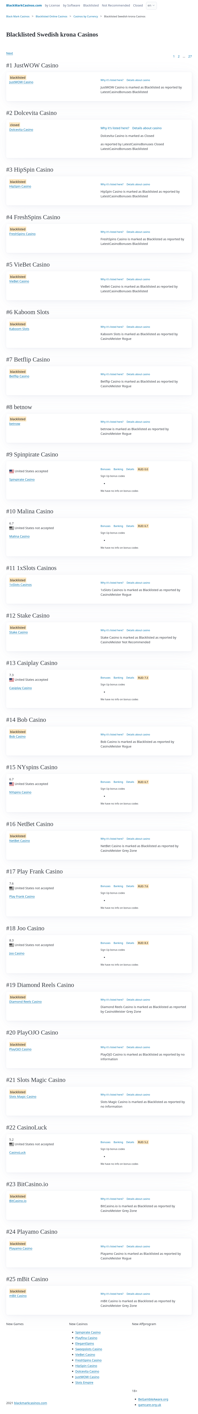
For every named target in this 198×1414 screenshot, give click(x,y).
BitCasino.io (17, 1201)
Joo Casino (16, 953)
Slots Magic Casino (22, 1096)
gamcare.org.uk (149, 1405)
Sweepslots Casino (88, 1349)
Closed (138, 5)
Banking (118, 469)
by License (52, 5)
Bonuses (105, 469)
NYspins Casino (20, 792)
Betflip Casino (19, 376)
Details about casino (138, 80)
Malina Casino (19, 536)
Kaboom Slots (19, 329)
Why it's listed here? (112, 80)
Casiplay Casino (20, 688)
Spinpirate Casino (22, 479)
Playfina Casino (86, 1338)
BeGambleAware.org (153, 1399)
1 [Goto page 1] (174, 56)
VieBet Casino (19, 281)
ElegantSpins (84, 1343)
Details (130, 469)
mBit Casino (18, 1296)
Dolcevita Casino (21, 129)
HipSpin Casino (20, 186)
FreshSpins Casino (22, 234)
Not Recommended (116, 5)
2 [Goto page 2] (179, 56)
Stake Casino (18, 632)
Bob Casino (17, 736)
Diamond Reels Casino (25, 1002)
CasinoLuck (17, 1152)
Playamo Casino (20, 1248)
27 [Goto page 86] (190, 56)
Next (9, 53)
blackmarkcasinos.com (30, 1403)
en (149, 5)
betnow (14, 424)
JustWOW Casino (21, 82)
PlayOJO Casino (20, 1049)
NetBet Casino (19, 841)
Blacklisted (91, 5)
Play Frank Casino (22, 896)
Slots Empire (84, 1382)
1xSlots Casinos (20, 585)
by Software (71, 5)
